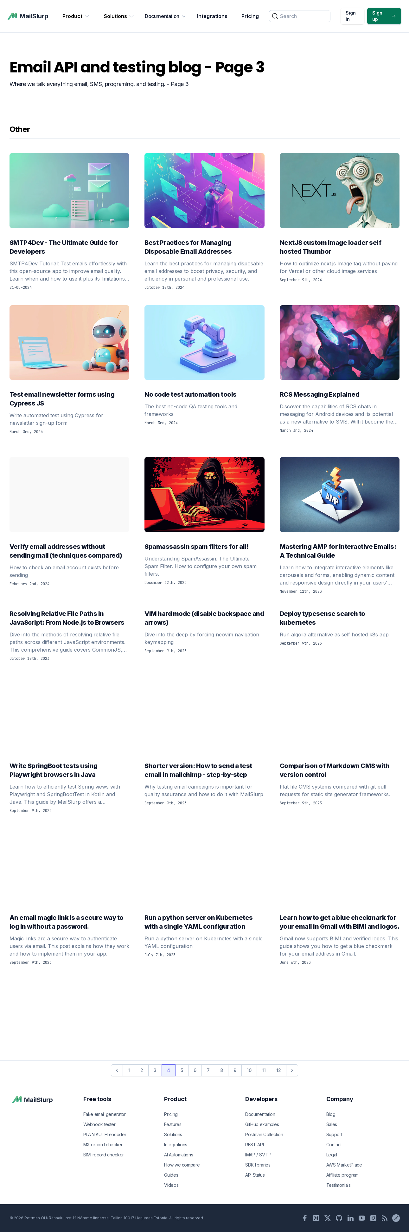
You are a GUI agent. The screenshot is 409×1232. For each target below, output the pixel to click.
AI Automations (178, 1154)
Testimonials (338, 1185)
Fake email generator (104, 1114)
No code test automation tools (204, 394)
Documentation (166, 16)
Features (172, 1124)
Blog (331, 1114)
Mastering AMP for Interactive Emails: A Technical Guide (340, 551)
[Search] (299, 16)
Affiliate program (342, 1175)
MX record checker (103, 1144)
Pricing (250, 16)
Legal (331, 1154)
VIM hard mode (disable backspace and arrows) (204, 618)
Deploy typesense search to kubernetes (340, 618)
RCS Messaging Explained (340, 394)
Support (334, 1134)
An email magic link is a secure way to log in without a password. (70, 922)
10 (249, 1070)
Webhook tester (99, 1124)
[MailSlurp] (28, 16)
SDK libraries (257, 1164)
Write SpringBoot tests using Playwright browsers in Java (70, 770)
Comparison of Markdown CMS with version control (340, 770)
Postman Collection (264, 1134)
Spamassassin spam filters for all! (204, 546)
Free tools (97, 1099)
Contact (334, 1144)
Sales (331, 1124)
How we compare (182, 1164)
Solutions (119, 16)
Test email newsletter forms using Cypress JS (70, 399)
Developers (261, 1099)
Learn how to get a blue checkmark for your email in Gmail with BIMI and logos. (340, 922)
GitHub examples (262, 1124)
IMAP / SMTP (258, 1154)
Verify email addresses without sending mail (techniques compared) (70, 551)
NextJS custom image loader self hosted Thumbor (340, 247)
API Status (255, 1175)
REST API (254, 1144)
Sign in (351, 16)
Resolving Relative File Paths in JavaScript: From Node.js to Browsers (70, 618)
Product (76, 16)
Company (339, 1099)
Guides (171, 1175)
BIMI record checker (103, 1154)
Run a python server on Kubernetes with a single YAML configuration (204, 922)
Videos (171, 1185)
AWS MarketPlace (344, 1164)
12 (278, 1070)
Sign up (384, 16)
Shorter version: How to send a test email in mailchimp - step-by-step (204, 770)
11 (264, 1070)
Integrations (212, 16)
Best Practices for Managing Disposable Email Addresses (204, 247)
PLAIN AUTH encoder (104, 1134)
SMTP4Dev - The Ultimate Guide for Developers (70, 247)
